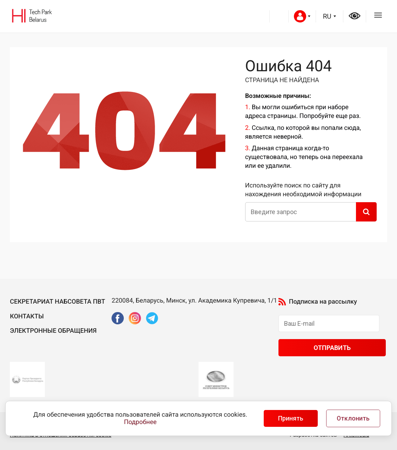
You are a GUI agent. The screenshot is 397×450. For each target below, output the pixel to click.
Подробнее (140, 422)
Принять (290, 418)
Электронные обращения (53, 331)
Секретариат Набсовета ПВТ (57, 301)
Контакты (27, 316)
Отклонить (353, 418)
